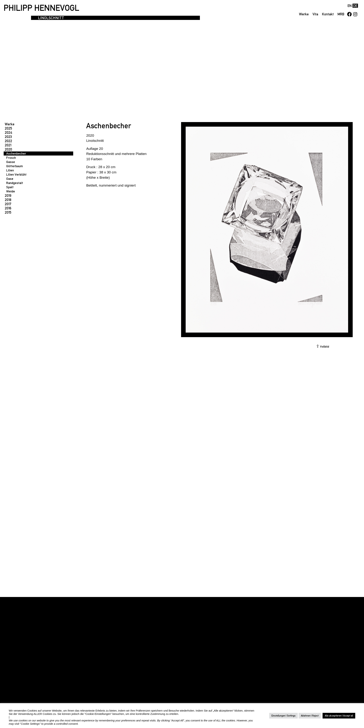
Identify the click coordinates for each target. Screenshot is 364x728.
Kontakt (328, 14)
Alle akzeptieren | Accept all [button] (339, 715)
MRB (341, 14)
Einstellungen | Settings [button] (283, 715)
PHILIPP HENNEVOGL (41, 8)
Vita (315, 14)
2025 (8, 128)
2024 (8, 132)
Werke (304, 14)
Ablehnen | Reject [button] (310, 715)
